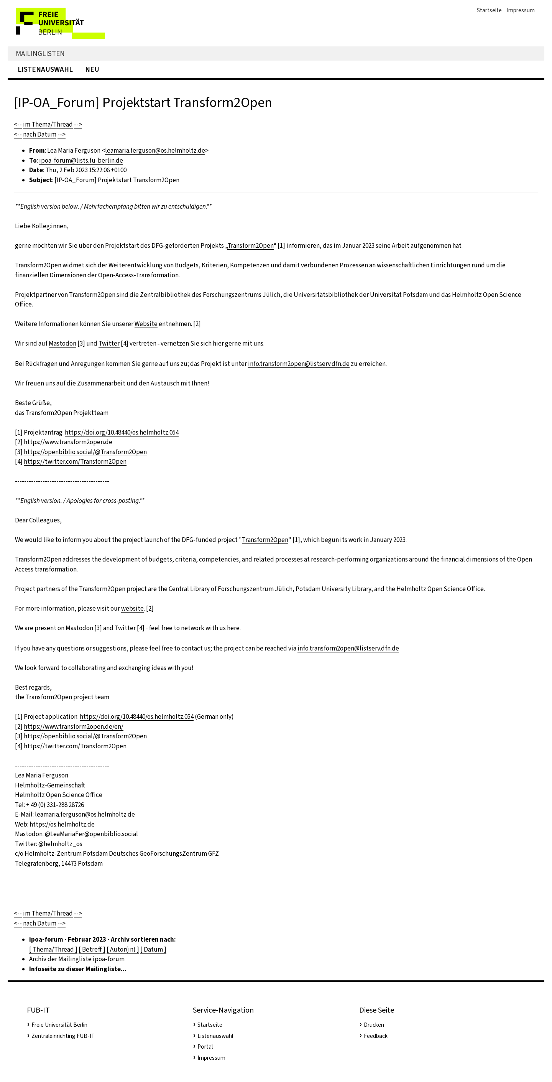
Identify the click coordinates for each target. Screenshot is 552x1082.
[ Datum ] (153, 949)
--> (78, 124)
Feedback (376, 1036)
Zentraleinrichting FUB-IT (63, 1036)
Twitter (109, 343)
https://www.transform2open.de (68, 442)
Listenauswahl (45, 69)
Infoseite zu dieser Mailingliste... (78, 969)
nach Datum (39, 134)
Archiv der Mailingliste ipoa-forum (77, 959)
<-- (18, 124)
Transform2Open (250, 245)
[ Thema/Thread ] (53, 949)
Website (146, 323)
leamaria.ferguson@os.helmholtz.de (155, 150)
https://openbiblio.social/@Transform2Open (85, 452)
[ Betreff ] (92, 949)
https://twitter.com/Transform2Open (75, 461)
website (132, 608)
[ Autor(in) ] (123, 949)
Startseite (489, 10)
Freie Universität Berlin (59, 1025)
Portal (205, 1047)
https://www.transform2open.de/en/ (73, 726)
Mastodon (62, 343)
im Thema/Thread (48, 124)
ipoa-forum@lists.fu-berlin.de (81, 160)
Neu (92, 69)
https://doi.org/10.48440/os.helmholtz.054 (122, 432)
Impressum (521, 10)
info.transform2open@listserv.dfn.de (299, 363)
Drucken (374, 1025)
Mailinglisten (40, 53)
